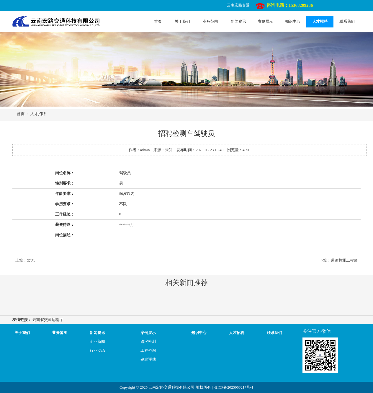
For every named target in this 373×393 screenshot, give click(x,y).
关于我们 (182, 21)
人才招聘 (320, 21)
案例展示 (265, 21)
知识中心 (292, 21)
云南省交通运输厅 (47, 319)
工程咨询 (148, 350)
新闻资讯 (238, 21)
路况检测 (148, 341)
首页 (158, 21)
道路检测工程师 (344, 260)
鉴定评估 (148, 359)
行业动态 (97, 350)
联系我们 (347, 21)
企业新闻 (97, 341)
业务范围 (210, 21)
